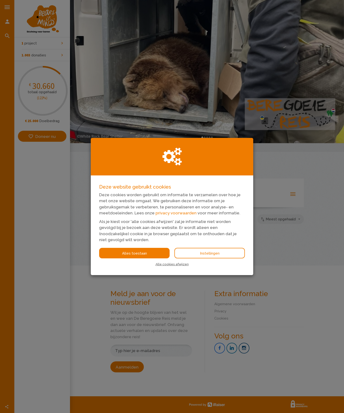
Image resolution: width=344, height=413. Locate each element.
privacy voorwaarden (176, 213)
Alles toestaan (134, 253)
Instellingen (210, 253)
